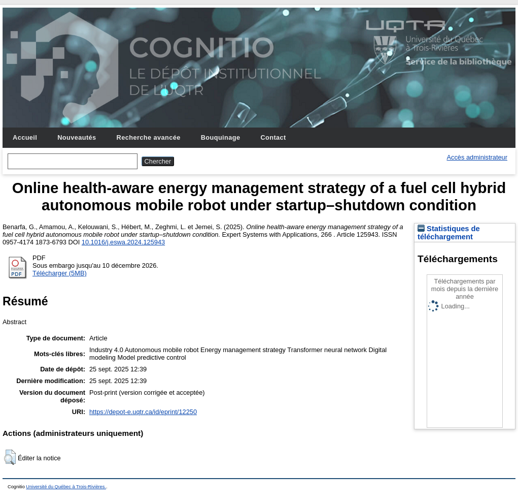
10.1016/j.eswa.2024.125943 (123, 242)
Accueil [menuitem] (25, 137)
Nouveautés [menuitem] (76, 137)
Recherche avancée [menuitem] (149, 137)
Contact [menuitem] (273, 137)
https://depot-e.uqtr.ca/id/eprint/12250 (143, 412)
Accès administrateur (477, 157)
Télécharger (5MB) (59, 273)
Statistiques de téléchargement (449, 233)
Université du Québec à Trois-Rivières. (66, 486)
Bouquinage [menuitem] (220, 137)
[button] (10, 457)
